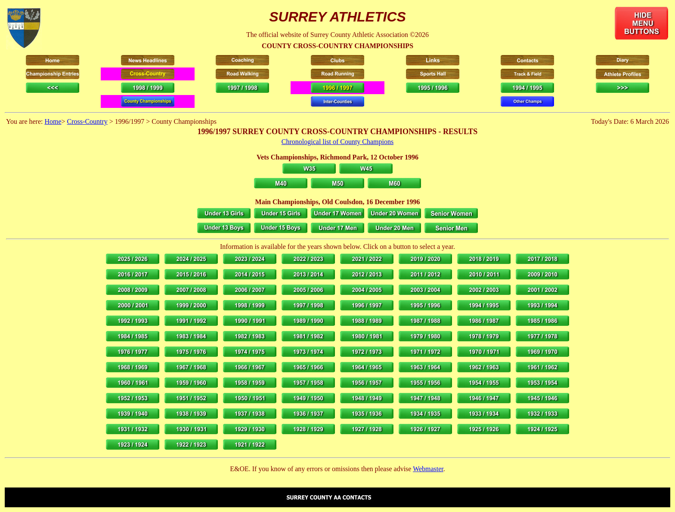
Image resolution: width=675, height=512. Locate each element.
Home (52, 121)
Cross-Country (87, 121)
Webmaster (428, 468)
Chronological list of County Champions (337, 141)
